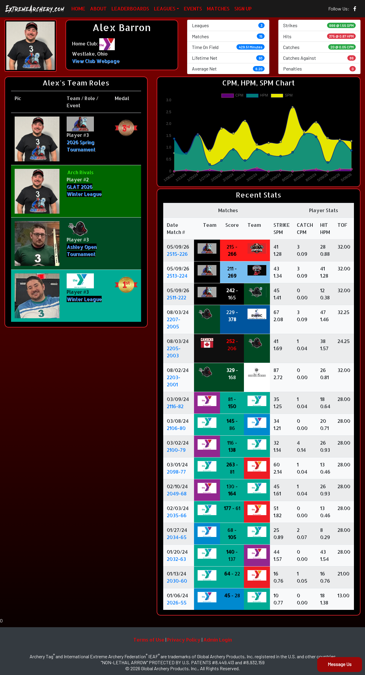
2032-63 (176, 559)
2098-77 (176, 472)
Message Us (340, 664)
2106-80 (176, 428)
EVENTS (193, 8)
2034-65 (177, 537)
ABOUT (98, 8)
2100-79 (176, 450)
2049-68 (177, 493)
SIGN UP (243, 8)
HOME (78, 8)
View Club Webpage (96, 61)
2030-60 (177, 581)
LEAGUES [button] (164, 8)
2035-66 (177, 515)
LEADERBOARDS (130, 8)
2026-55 (177, 602)
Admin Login (217, 639)
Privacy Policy (184, 639)
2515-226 (177, 254)
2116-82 (175, 406)
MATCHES (218, 8)
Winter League (84, 299)
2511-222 (176, 297)
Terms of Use (148, 639)
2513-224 (177, 276)
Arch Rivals (80, 172)
